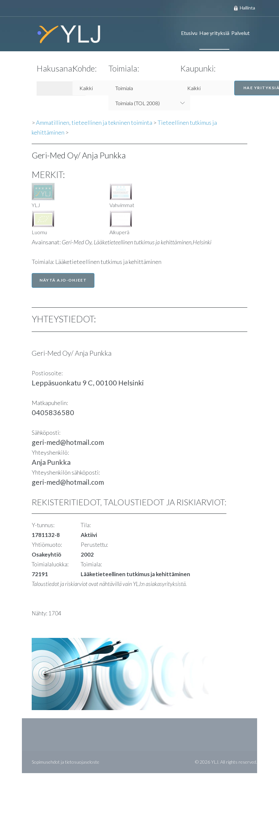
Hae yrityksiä (214, 33)
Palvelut (240, 33)
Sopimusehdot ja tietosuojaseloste (65, 762)
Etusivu (189, 33)
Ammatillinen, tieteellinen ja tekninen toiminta (94, 122)
